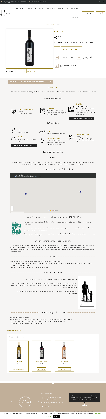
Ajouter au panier (71, 49)
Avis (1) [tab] (48, 82)
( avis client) (18, 330)
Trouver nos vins (72, 8)
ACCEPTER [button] (56, 416)
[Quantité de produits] (57, 49)
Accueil (47, 24)
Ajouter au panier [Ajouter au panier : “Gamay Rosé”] (64, 369)
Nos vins (29, 8)
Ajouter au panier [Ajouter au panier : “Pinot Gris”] (18, 369)
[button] (15, 71)
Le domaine (18, 8)
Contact (75, 18)
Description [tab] (14, 82)
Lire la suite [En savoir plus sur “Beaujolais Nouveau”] (41, 369)
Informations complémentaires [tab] (32, 82)
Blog (60, 8)
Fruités (52, 24)
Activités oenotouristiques (45, 8)
